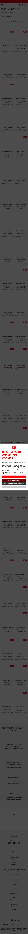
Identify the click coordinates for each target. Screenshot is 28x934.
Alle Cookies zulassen (14, 477)
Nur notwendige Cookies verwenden (14, 483)
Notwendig (5, 472)
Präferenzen (12, 472)
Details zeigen (14, 487)
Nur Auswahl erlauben (14, 480)
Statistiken (20, 472)
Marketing (5, 473)
